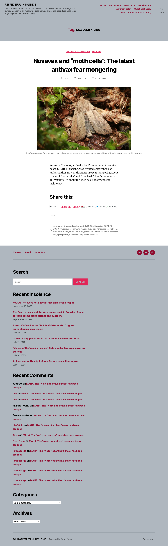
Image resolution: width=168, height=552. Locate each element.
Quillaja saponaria (104, 234)
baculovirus (77, 228)
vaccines (103, 237)
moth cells (60, 234)
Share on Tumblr (79, 207)
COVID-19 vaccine (61, 231)
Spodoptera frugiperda (89, 237)
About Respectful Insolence (122, 5)
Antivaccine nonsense (78, 52)
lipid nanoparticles (101, 231)
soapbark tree (59, 237)
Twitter (18, 255)
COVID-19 (108, 228)
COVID (86, 228)
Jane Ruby (87, 231)
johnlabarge (20, 457)
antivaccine (66, 228)
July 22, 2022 (83, 79)
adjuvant (56, 228)
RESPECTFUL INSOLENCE (21, 4)
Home (103, 5)
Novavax (82, 234)
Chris (16, 437)
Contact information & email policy (134, 12)
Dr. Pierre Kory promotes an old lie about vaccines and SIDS (48, 340)
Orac (68, 79)
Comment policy (123, 9)
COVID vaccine (96, 228)
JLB (15, 395)
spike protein (72, 237)
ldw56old (18, 427)
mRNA (74, 234)
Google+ (42, 255)
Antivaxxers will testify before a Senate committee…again (47, 363)
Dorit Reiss (19, 447)
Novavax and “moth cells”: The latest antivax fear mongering (84, 65)
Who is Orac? (144, 5)
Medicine (97, 52)
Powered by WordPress (61, 545)
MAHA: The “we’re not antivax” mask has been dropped (45, 305)
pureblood (91, 234)
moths (68, 234)
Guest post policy (142, 9)
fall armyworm (76, 231)
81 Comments (102, 79)
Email (29, 255)
